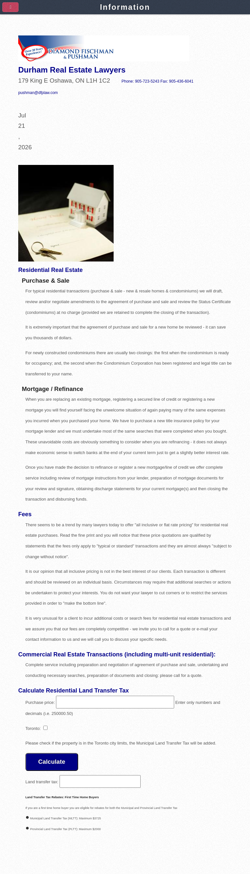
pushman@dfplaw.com (38, 92)
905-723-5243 (147, 81)
